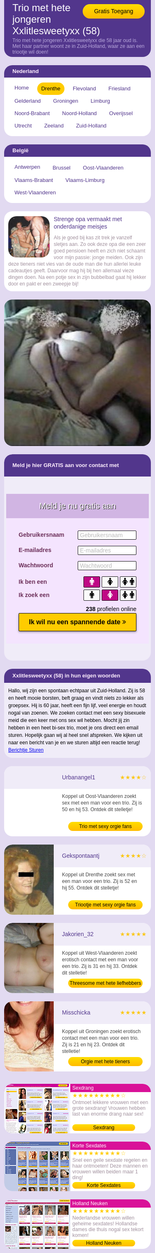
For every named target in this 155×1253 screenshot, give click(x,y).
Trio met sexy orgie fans (105, 826)
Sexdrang (103, 1127)
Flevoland (84, 88)
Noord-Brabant (32, 113)
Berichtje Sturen (25, 750)
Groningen (66, 101)
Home (21, 88)
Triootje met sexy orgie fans (105, 905)
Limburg (100, 101)
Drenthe (50, 88)
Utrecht (23, 126)
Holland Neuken (103, 1243)
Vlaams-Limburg (85, 180)
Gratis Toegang (114, 11)
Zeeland (54, 126)
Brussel (61, 168)
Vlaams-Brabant (33, 180)
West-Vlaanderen (35, 192)
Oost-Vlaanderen (103, 168)
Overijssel (121, 113)
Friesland (119, 88)
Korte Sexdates (104, 1185)
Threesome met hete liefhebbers (105, 983)
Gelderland (27, 101)
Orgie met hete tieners (105, 1061)
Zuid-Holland (91, 126)
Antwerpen (27, 167)
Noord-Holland (79, 113)
